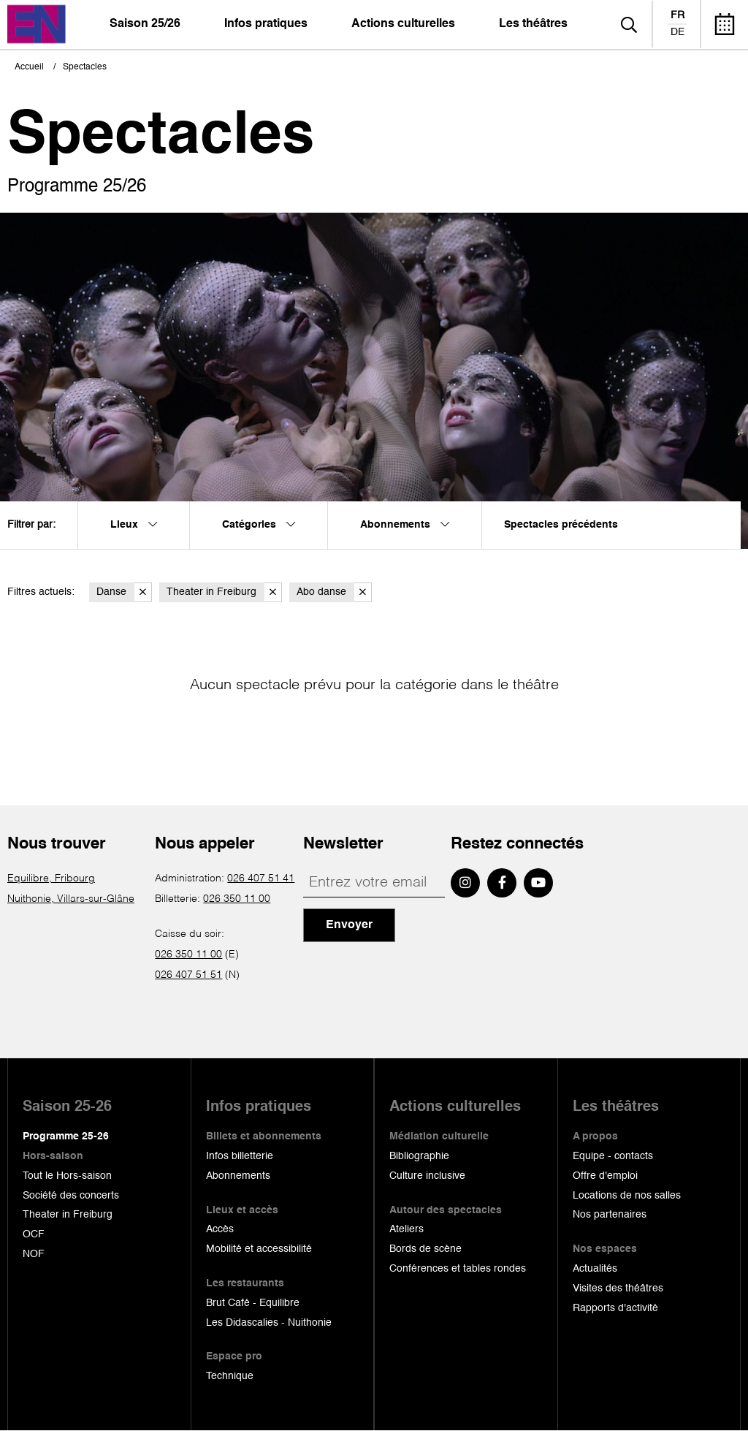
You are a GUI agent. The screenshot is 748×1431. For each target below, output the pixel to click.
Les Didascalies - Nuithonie (269, 1323)
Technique (229, 1376)
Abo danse (334, 592)
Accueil (29, 67)
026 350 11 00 (236, 899)
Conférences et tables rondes (457, 1269)
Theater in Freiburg (224, 592)
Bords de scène (425, 1249)
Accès (220, 1229)
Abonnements (238, 1176)
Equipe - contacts (613, 1156)
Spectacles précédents (561, 525)
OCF (34, 1234)
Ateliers (406, 1229)
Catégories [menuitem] (258, 525)
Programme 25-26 (66, 1136)
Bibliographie (419, 1156)
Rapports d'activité (615, 1308)
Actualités (595, 1269)
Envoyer (349, 925)
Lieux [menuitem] (133, 525)
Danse (124, 592)
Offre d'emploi (605, 1176)
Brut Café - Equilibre (252, 1303)
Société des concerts (71, 1196)
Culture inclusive (427, 1176)
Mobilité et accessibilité (259, 1249)
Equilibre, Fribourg (51, 878)
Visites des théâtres (618, 1288)
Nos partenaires (609, 1215)
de (677, 32)
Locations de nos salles (627, 1196)
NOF (34, 1254)
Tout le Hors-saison (67, 1176)
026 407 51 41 (260, 878)
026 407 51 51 (188, 975)
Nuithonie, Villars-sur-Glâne (70, 899)
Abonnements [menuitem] (404, 525)
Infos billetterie (239, 1156)
